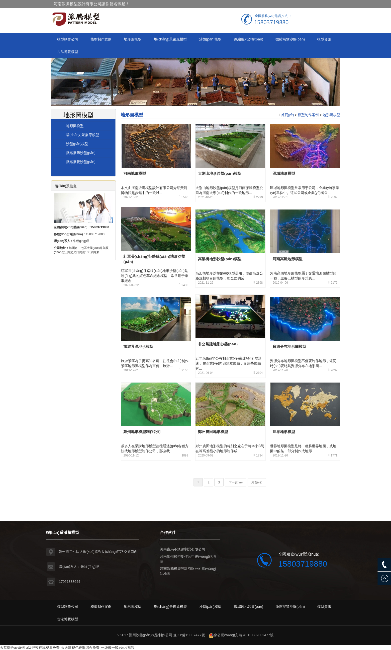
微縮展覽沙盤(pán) (290, 39)
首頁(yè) (287, 114)
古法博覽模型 (67, 51)
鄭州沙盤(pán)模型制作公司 (150, 635)
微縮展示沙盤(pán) (248, 39)
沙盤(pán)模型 (210, 39)
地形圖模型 (132, 39)
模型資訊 (324, 39)
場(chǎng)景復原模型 (170, 39)
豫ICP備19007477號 (189, 635)
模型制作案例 (101, 39)
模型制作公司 (67, 39)
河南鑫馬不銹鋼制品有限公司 (182, 549)
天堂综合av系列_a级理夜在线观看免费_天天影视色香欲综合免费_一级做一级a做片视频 (67, 647)
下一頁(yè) (236, 482)
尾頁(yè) (256, 482)
